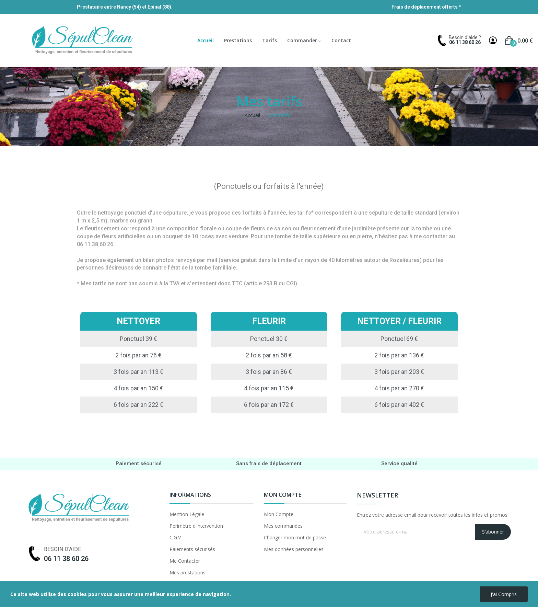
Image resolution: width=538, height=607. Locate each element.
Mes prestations (187, 572)
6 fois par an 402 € (399, 404)
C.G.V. (175, 537)
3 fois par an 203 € (399, 371)
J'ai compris (504, 594)
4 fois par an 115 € (269, 388)
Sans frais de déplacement (269, 463)
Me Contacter (184, 561)
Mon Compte (278, 514)
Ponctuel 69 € (399, 338)
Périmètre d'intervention (196, 526)
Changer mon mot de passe (295, 537)
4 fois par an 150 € (138, 388)
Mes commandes (283, 526)
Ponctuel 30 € (269, 338)
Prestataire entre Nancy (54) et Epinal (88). (125, 7)
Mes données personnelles (294, 549)
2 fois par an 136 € (399, 355)
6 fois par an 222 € (138, 404)
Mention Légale (186, 514)
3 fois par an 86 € (269, 371)
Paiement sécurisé (139, 463)
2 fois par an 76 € (138, 355)
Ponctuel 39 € (138, 338)
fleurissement (101, 228)
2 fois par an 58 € (269, 355)
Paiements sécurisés (192, 549)
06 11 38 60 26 (465, 42)
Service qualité (399, 463)
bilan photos (158, 260)
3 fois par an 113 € (138, 371)
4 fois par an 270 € (399, 388)
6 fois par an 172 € (269, 404)
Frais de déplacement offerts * (426, 7)
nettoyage (110, 212)
